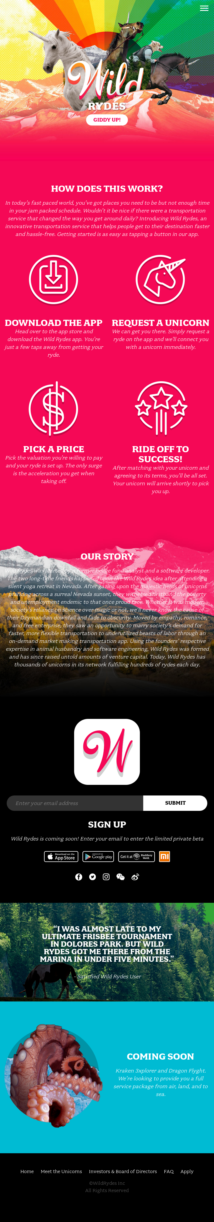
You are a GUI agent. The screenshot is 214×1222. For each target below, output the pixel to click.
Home (27, 1171)
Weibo (135, 876)
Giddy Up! (107, 120)
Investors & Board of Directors (123, 1171)
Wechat (120, 876)
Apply (187, 1171)
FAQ (169, 1171)
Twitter (92, 876)
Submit (175, 803)
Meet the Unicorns (61, 1171)
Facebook (78, 876)
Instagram (106, 876)
